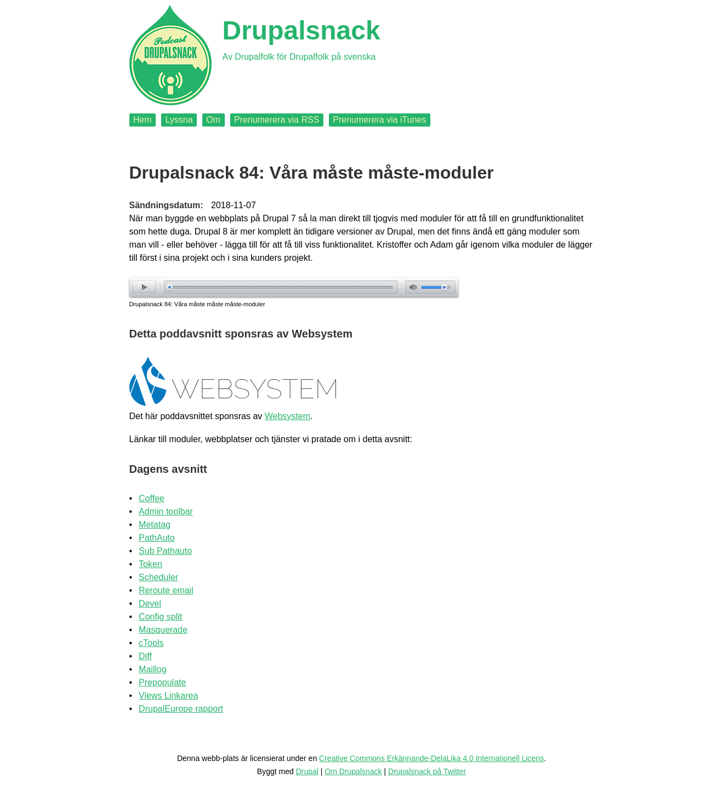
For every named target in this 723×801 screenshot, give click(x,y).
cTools (151, 643)
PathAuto (157, 537)
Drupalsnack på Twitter (427, 771)
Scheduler (158, 577)
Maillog (153, 669)
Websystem (287, 416)
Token (150, 564)
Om (213, 119)
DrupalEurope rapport (181, 708)
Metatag (154, 524)
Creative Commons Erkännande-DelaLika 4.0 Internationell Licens (431, 758)
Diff (145, 656)
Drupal (307, 771)
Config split (160, 616)
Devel (150, 603)
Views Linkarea (168, 695)
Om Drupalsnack (353, 771)
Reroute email (166, 590)
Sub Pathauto (165, 551)
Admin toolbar (166, 511)
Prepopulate (162, 682)
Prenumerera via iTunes (379, 119)
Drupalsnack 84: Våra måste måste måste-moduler (197, 304)
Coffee (151, 498)
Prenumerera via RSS (277, 119)
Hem (142, 119)
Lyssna (178, 119)
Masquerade (163, 629)
